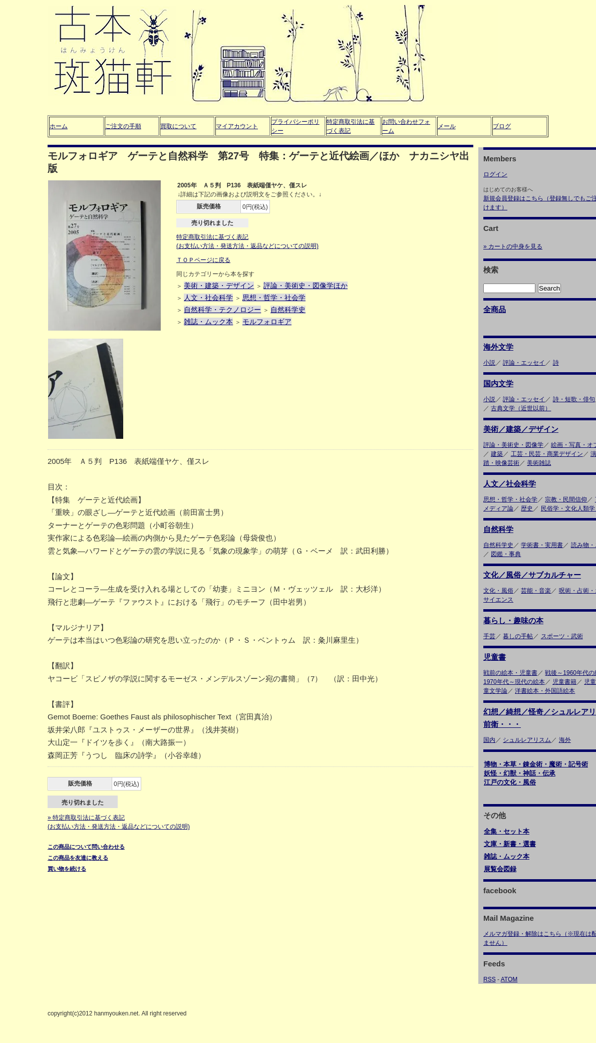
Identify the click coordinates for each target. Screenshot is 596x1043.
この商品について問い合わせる (86, 847)
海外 (565, 739)
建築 (497, 453)
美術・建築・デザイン (219, 286)
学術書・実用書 (542, 545)
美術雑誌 (539, 462)
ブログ (502, 126)
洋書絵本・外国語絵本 (545, 690)
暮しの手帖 (518, 636)
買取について (178, 126)
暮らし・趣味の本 (513, 620)
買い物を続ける (67, 869)
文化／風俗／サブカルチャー (532, 575)
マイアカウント (237, 126)
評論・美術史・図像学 (513, 444)
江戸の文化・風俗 (510, 782)
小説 (489, 362)
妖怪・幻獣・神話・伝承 (519, 773)
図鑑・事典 (506, 554)
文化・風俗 (498, 590)
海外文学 (498, 347)
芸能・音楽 (536, 590)
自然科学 (498, 529)
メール (447, 126)
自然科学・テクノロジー (222, 310)
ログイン (495, 174)
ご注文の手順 (123, 126)
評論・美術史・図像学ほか (305, 286)
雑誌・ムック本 (208, 322)
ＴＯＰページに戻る (203, 260)
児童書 (494, 657)
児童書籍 (564, 681)
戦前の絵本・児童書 (510, 672)
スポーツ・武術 (562, 636)
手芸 (489, 636)
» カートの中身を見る (512, 246)
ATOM (509, 979)
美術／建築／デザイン (520, 429)
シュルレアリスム (527, 739)
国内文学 (498, 383)
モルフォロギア (266, 322)
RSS (489, 979)
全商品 (494, 309)
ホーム (59, 126)
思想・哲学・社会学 (274, 298)
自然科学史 (288, 310)
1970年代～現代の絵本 (514, 681)
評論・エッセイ (524, 362)
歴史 (527, 508)
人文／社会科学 (509, 483)
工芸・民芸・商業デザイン (547, 453)
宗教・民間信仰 (566, 499)
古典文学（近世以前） (521, 408)
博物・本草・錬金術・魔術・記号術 (536, 764)
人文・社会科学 (208, 298)
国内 (489, 739)
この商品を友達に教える (78, 858)
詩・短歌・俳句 (574, 399)
